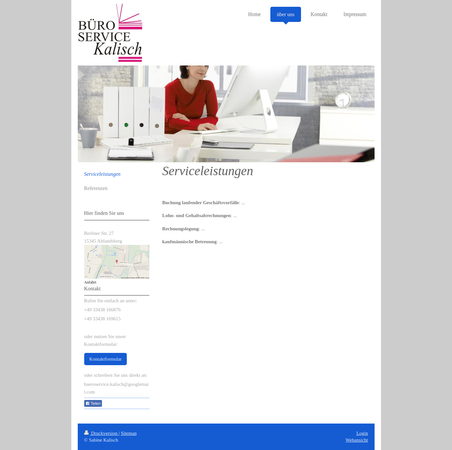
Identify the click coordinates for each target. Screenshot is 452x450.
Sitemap (128, 433)
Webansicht (357, 440)
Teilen (93, 403)
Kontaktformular (105, 359)
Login (362, 433)
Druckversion (101, 433)
